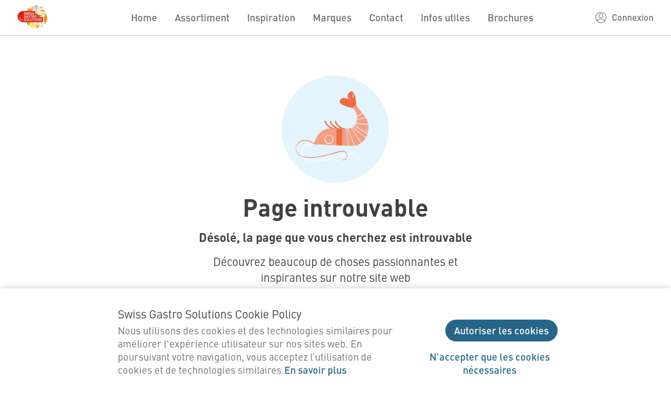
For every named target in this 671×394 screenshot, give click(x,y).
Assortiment (202, 17)
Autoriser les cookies (501, 330)
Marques (332, 17)
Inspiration (271, 17)
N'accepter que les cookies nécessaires (489, 363)
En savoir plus (315, 369)
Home (144, 17)
